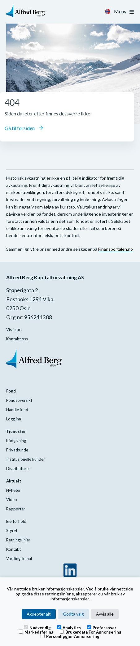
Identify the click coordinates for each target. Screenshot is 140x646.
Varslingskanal (19, 558)
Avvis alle (105, 614)
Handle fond (17, 409)
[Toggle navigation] (131, 12)
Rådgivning (16, 440)
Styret (11, 530)
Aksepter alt (39, 614)
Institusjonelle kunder (25, 459)
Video (11, 499)
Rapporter (15, 508)
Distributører (18, 468)
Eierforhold (16, 521)
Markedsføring (36, 632)
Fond (11, 390)
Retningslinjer (18, 539)
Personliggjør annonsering (70, 636)
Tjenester (16, 431)
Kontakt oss (17, 338)
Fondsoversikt (19, 400)
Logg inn (13, 418)
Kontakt (13, 549)
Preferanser (101, 627)
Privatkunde (17, 449)
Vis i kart (14, 329)
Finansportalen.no (115, 249)
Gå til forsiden (24, 128)
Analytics (69, 627)
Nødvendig (37, 627)
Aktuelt (13, 480)
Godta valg (73, 614)
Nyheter (13, 490)
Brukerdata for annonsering (90, 632)
